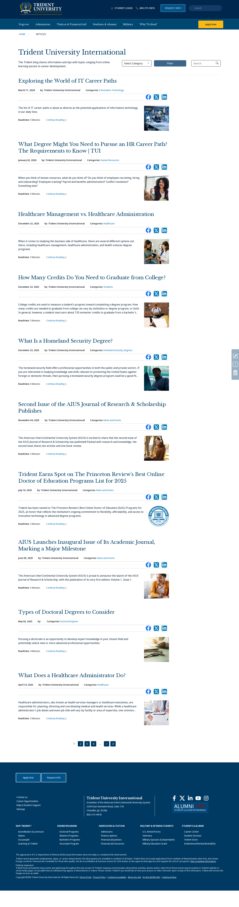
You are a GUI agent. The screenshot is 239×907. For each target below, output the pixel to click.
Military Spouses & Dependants (156, 839)
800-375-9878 (144, 8)
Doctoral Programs (66, 831)
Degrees (128, 350)
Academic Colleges (66, 851)
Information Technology (111, 90)
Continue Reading (55, 119)
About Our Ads (134, 893)
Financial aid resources (110, 843)
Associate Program (67, 843)
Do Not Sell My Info (151, 893)
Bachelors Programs (67, 839)
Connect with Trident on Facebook (148, 98)
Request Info (173, 8)
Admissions (104, 831)
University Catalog (66, 855)
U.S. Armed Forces (149, 831)
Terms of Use (85, 893)
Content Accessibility (116, 893)
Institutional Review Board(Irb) (197, 843)
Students (108, 286)
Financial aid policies (109, 839)
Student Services (190, 835)
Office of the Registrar (193, 851)
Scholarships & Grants (110, 847)
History (19, 847)
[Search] (206, 63)
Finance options (107, 835)
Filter (170, 63)
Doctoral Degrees (69, 621)
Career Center (189, 831)
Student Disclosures (192, 847)
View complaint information (203, 877)
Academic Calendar (67, 859)
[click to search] (217, 63)
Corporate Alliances (26, 859)
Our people (21, 839)
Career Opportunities (27, 801)
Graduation (188, 855)
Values (19, 835)
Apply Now (210, 24)
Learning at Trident (25, 843)
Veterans (145, 835)
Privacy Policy (99, 893)
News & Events (23, 851)
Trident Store (188, 839)
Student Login (121, 8)
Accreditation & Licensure (28, 831)
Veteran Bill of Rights (150, 851)
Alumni (185, 859)
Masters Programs (66, 835)
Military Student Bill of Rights (154, 847)
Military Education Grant (152, 843)
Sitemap (20, 809)
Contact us (22, 797)
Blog (18, 855)
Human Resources (110, 160)
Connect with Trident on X (156, 98)
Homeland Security (112, 350)
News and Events (112, 420)
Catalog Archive (169, 893)
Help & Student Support (28, 805)
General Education (66, 847)
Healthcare (109, 223)
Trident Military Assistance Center (157, 855)
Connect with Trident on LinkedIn (164, 98)
